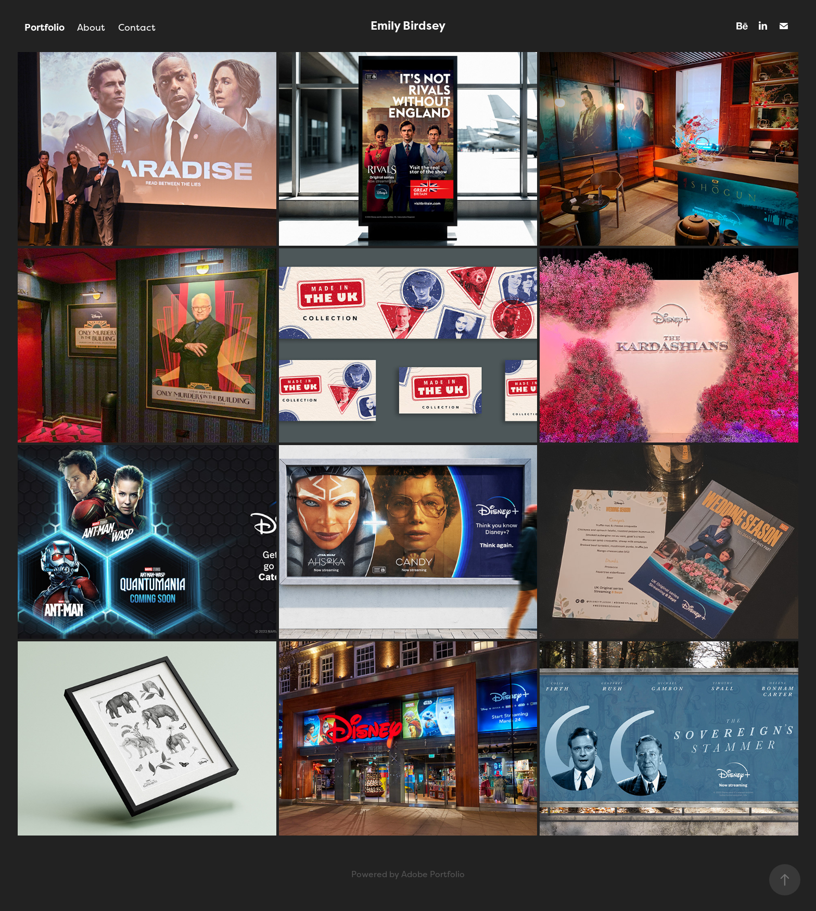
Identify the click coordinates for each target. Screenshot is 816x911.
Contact (137, 27)
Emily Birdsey (408, 25)
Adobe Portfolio (433, 874)
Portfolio (44, 27)
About (91, 27)
